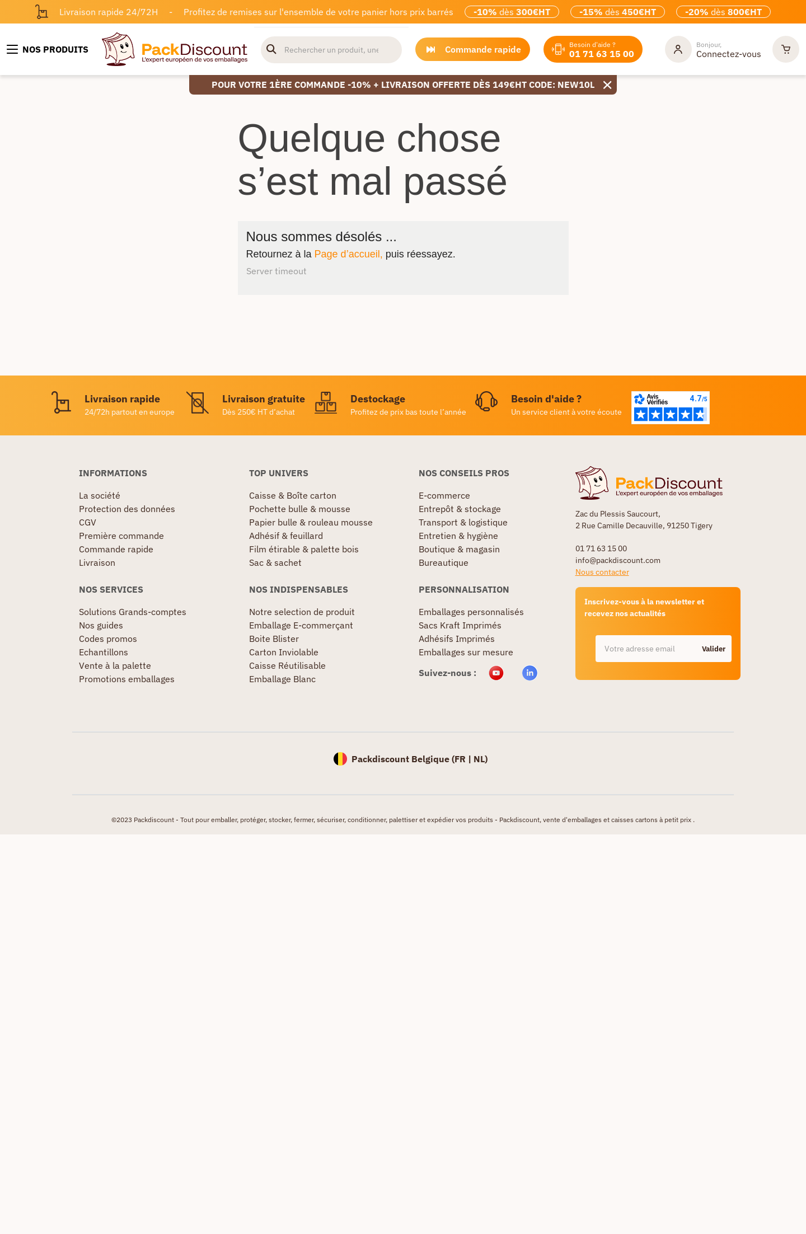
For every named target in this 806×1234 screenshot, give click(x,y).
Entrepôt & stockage (460, 508)
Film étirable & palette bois (304, 549)
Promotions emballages (127, 678)
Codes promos (108, 638)
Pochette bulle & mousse (299, 508)
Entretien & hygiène (458, 535)
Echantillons (103, 652)
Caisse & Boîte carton (292, 495)
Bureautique (443, 562)
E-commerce (444, 495)
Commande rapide (116, 549)
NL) (481, 758)
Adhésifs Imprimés (457, 638)
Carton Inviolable (283, 652)
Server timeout (276, 270)
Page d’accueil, (349, 254)
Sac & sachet (275, 562)
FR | (464, 758)
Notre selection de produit (302, 611)
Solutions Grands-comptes (132, 611)
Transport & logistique (463, 522)
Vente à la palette (115, 665)
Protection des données (127, 508)
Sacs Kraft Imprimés (460, 625)
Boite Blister (274, 638)
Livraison (97, 562)
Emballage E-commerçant (301, 625)
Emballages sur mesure (466, 652)
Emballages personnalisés (471, 611)
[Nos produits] (47, 49)
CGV (87, 522)
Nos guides (101, 625)
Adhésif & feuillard (286, 535)
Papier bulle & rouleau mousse (311, 522)
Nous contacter (602, 572)
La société (99, 495)
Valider (713, 649)
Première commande (121, 535)
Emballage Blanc (282, 678)
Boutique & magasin (459, 549)
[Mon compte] (713, 49)
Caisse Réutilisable (287, 665)
